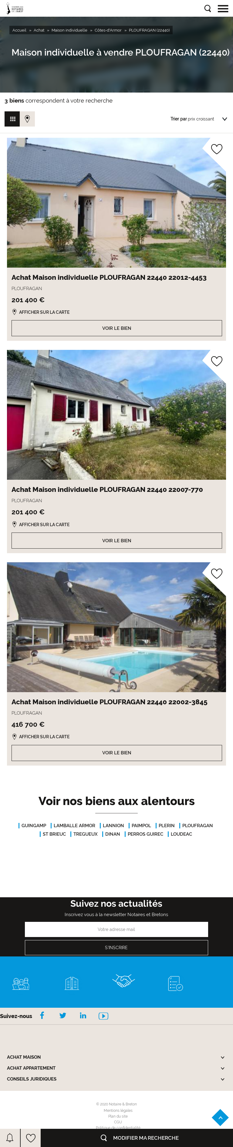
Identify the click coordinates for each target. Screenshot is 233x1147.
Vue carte (27, 119)
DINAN (112, 834)
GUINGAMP (34, 825)
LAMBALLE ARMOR (74, 825)
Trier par (179, 119)
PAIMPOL (141, 825)
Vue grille (12, 119)
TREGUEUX (85, 834)
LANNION (113, 825)
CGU (118, 1122)
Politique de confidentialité (118, 1128)
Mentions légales (118, 1110)
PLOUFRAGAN (197, 825)
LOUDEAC (181, 834)
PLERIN (167, 825)
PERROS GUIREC (145, 834)
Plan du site (118, 1116)
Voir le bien (116, 328)
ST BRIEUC (54, 834)
